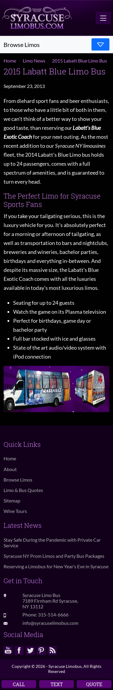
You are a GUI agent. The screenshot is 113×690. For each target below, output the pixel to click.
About (10, 469)
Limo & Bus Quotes (23, 490)
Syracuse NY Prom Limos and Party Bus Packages (54, 556)
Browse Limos (18, 479)
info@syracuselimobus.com (50, 623)
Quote (94, 684)
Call (19, 684)
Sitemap (12, 500)
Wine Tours (15, 511)
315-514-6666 (53, 614)
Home (10, 458)
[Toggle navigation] (103, 18)
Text (57, 684)
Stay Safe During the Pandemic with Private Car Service (52, 542)
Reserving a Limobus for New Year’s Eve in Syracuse (56, 566)
